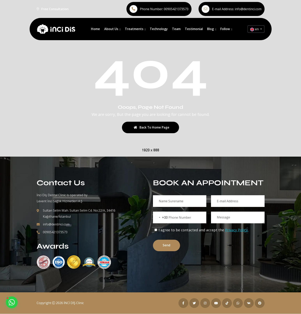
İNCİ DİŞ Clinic (74, 303)
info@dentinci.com (248, 9)
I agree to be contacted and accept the (201, 230)
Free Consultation (55, 9)
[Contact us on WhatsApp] (12, 302)
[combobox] (160, 217)
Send (167, 246)
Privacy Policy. (236, 230)
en (255, 29)
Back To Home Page (151, 127)
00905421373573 (176, 9)
